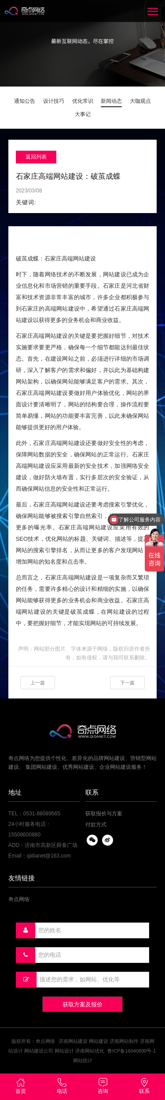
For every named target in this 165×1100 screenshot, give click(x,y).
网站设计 (64, 1050)
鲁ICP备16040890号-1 (131, 1050)
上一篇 (37, 682)
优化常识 (82, 101)
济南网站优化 (89, 1050)
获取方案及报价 (82, 1004)
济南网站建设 (73, 1041)
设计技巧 (53, 101)
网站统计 (82, 1060)
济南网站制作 (124, 1041)
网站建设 (98, 1041)
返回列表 (36, 157)
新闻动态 (111, 101)
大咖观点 (140, 101)
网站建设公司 (38, 1050)
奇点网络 (18, 899)
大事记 (83, 114)
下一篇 (127, 682)
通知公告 (24, 101)
